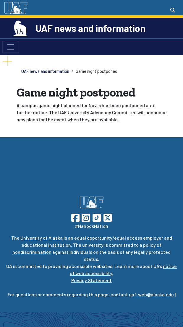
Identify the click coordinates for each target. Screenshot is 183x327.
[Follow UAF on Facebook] (75, 217)
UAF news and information (90, 28)
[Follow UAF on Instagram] (85, 217)
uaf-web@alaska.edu (151, 294)
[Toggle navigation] (10, 47)
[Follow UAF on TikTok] (97, 217)
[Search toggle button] (173, 10)
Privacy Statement (91, 280)
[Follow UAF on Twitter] (107, 217)
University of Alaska (41, 238)
